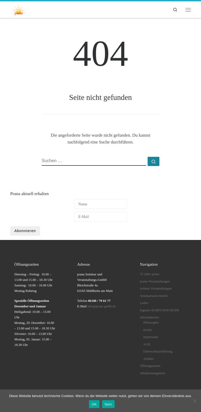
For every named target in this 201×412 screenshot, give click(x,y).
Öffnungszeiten (150, 366)
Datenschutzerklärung (157, 351)
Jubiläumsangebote (152, 373)
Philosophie (151, 322)
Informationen (149, 317)
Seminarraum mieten (154, 296)
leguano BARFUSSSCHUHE (159, 310)
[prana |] (18, 9)
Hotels (147, 330)
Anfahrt (148, 359)
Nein (108, 404)
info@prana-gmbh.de (101, 306)
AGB (146, 344)
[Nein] (194, 400)
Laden (144, 303)
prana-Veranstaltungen (155, 281)
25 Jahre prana (149, 274)
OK (94, 404)
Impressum (150, 337)
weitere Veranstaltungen (156, 288)
